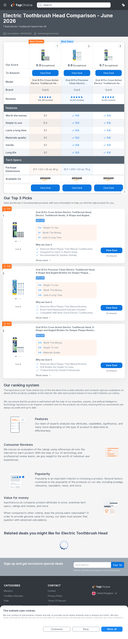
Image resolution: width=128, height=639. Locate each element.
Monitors (8, 591)
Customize (57, 629)
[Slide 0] (15, 241)
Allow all (112, 629)
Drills (6, 600)
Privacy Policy (55, 596)
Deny (86, 629)
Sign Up (117, 565)
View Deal (45, 73)
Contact (52, 591)
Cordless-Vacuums (13, 596)
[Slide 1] (18, 241)
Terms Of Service (57, 600)
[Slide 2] (20, 241)
